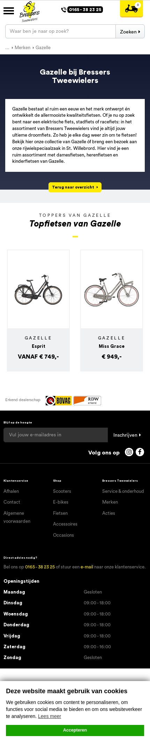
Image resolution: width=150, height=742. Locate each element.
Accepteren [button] (75, 730)
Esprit (38, 346)
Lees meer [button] (49, 716)
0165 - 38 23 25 (40, 567)
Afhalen (11, 491)
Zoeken (128, 32)
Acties (108, 513)
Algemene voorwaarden (16, 517)
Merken (110, 502)
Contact (11, 502)
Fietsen (60, 513)
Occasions (63, 535)
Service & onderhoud (123, 491)
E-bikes (60, 502)
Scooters (62, 491)
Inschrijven (125, 435)
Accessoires (65, 524)
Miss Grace (112, 346)
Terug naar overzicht (73, 187)
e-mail (87, 567)
